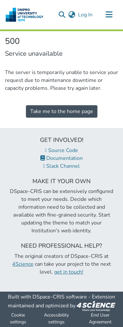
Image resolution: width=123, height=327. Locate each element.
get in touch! (68, 272)
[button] (62, 15)
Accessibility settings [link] (56, 318)
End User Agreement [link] (100, 318)
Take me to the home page (61, 111)
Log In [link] (85, 14)
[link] (96, 305)
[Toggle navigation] (109, 15)
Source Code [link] (61, 150)
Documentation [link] (61, 158)
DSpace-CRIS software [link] (59, 296)
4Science (22, 264)
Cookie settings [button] (18, 318)
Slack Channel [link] (61, 166)
